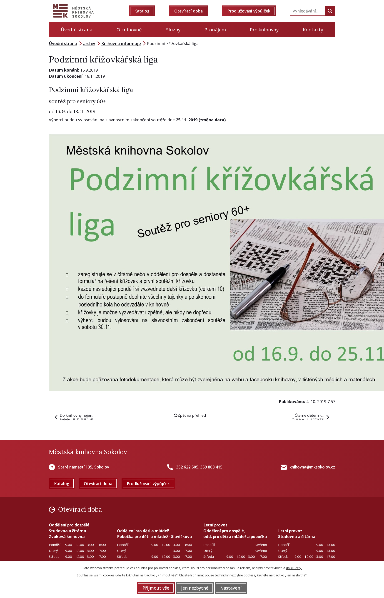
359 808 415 (211, 467)
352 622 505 (187, 467)
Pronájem (215, 29)
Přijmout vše (153, 588)
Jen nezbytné (194, 588)
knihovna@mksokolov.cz (312, 467)
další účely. (294, 568)
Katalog (144, 11)
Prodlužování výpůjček (250, 11)
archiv (89, 43)
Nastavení (233, 588)
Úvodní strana (76, 29)
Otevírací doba (189, 11)
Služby (173, 29)
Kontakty (313, 29)
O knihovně (129, 29)
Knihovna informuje (121, 43)
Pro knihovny (264, 29)
